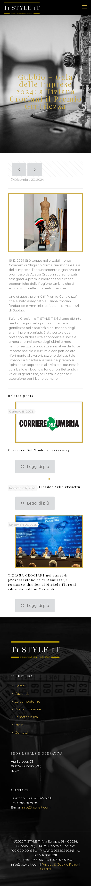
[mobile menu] (84, 7)
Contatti (21, 732)
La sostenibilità (26, 717)
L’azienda (22, 694)
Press (19, 725)
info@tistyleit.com (36, 807)
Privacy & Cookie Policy (60, 864)
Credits (45, 869)
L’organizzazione (28, 709)
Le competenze (27, 701)
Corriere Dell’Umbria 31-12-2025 (39, 450)
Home (20, 686)
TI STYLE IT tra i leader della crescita (44, 487)
